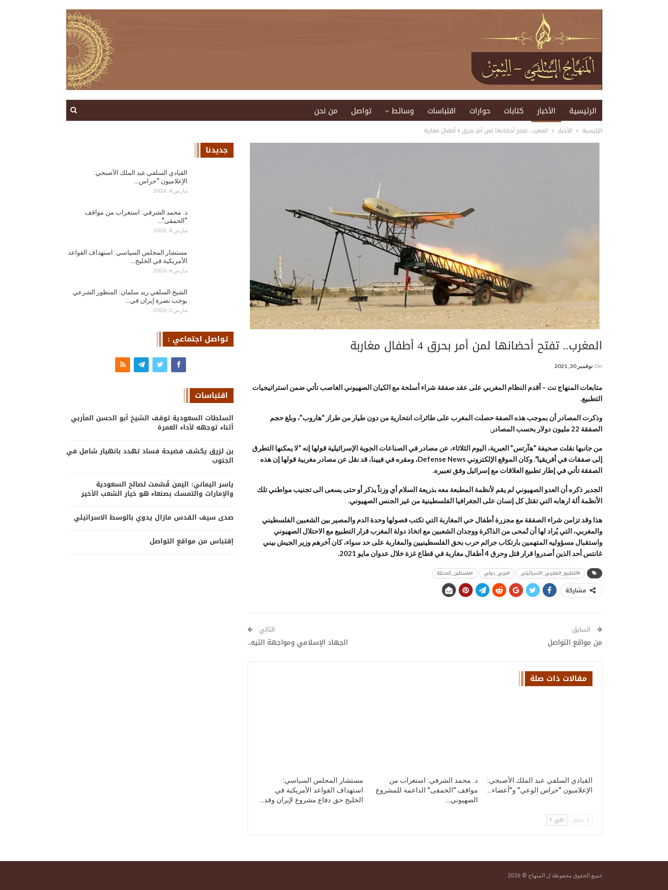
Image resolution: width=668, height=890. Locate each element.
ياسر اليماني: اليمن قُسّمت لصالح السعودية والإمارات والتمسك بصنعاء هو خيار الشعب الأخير (157, 489)
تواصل (361, 111)
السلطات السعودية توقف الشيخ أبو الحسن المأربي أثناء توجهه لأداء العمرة (152, 423)
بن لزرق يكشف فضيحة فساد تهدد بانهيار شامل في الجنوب (150, 456)
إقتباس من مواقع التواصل (192, 541)
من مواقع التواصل (575, 642)
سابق (580, 820)
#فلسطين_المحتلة (455, 573)
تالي (557, 820)
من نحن (325, 111)
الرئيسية (583, 111)
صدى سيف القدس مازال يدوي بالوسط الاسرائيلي (154, 517)
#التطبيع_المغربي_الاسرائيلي (550, 573)
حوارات (479, 111)
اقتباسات (441, 111)
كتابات (513, 111)
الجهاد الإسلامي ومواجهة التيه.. (298, 642)
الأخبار (546, 111)
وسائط (403, 111)
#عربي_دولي (497, 573)
